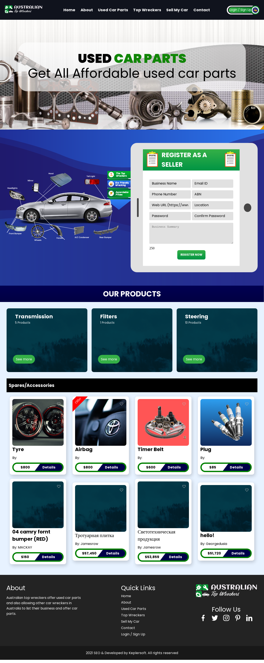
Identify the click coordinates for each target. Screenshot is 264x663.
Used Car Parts (113, 10)
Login (233, 10)
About (87, 10)
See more (24, 362)
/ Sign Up (244, 10)
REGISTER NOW (191, 258)
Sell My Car (177, 10)
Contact (201, 10)
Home (69, 10)
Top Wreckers (147, 10)
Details (48, 470)
